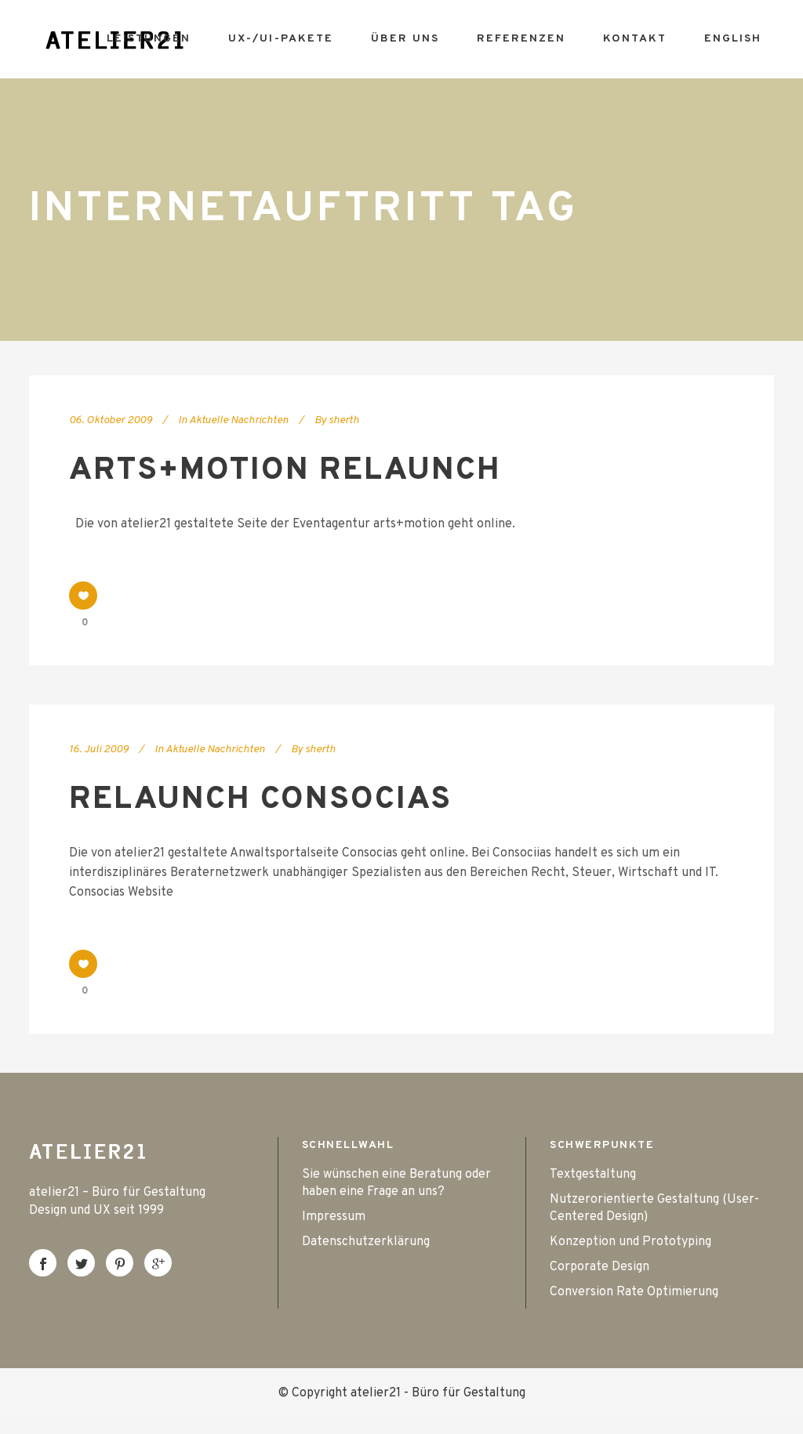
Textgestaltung (593, 1174)
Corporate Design (599, 1267)
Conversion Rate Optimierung (634, 1292)
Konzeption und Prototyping (630, 1242)
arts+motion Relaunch (285, 471)
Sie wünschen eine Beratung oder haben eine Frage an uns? (396, 1183)
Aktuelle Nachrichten (239, 420)
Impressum (333, 1217)
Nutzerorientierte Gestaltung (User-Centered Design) (654, 1208)
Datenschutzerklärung (366, 1242)
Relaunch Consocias (260, 800)
